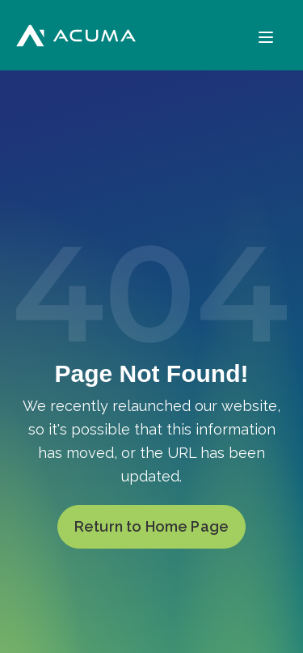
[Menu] (266, 35)
